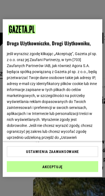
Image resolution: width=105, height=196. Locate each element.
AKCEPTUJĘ (52, 167)
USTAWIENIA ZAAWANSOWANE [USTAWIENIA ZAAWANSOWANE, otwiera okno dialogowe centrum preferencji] (52, 152)
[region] (53, 98)
